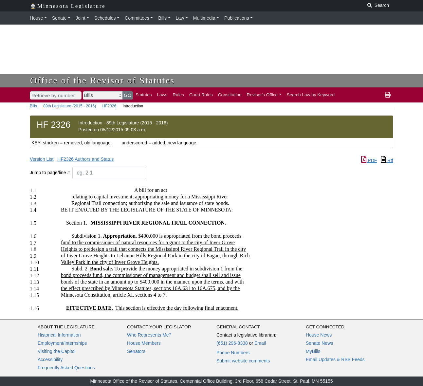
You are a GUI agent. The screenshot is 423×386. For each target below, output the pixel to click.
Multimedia (204, 18)
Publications (236, 18)
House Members (144, 343)
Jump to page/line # (50, 172)
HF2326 (109, 106)
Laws (162, 94)
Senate (59, 18)
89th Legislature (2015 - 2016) (69, 106)
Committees (137, 18)
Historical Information (59, 335)
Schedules (105, 18)
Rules (178, 94)
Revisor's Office (262, 94)
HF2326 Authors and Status (85, 159)
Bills (162, 18)
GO (128, 95)
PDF (369, 160)
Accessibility (50, 359)
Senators (136, 351)
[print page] (387, 95)
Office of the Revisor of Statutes (102, 80)
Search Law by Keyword (311, 94)
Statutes (144, 94)
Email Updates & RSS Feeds (335, 359)
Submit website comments (243, 360)
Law (180, 18)
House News (319, 335)
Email (260, 343)
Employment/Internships (62, 343)
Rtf (387, 160)
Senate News (319, 343)
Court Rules (201, 94)
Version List (41, 159)
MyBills (313, 351)
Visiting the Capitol (57, 351)
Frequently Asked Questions (66, 367)
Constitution (230, 94)
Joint (80, 18)
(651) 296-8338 (232, 343)
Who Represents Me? (149, 335)
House (36, 18)
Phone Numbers (232, 352)
